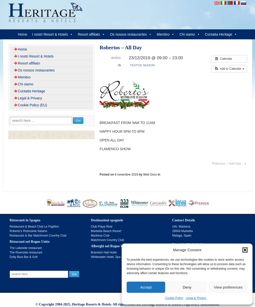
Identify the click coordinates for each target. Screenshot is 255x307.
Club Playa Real (101, 226)
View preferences (228, 287)
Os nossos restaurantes (131, 34)
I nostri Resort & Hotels (52, 34)
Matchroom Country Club (107, 240)
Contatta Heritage (221, 34)
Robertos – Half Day (226, 163)
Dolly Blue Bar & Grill (24, 257)
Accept (146, 287)
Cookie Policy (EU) (32, 105)
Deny (187, 287)
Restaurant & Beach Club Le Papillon (34, 226)
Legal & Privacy (196, 298)
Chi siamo (189, 34)
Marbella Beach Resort (106, 231)
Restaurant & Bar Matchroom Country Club (38, 235)
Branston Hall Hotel (103, 252)
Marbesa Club (100, 235)
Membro (165, 34)
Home (22, 34)
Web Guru (150, 174)
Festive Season (142, 65)
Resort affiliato (91, 34)
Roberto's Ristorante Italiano (28, 231)
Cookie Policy (174, 298)
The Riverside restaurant (26, 252)
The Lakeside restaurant (26, 248)
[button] (245, 249)
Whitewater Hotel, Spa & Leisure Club (116, 257)
